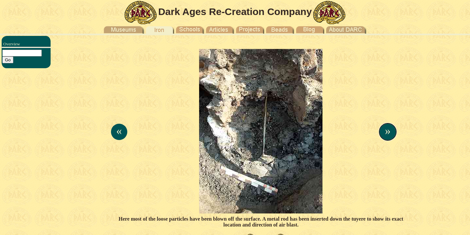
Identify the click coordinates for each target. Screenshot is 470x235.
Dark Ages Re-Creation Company (235, 11)
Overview (11, 43)
